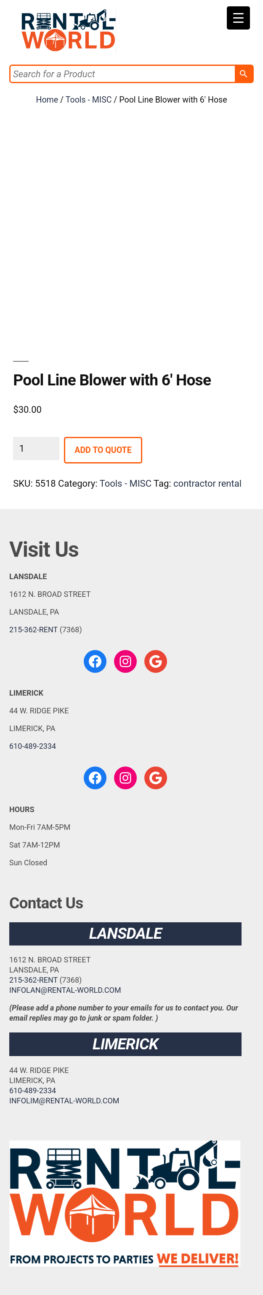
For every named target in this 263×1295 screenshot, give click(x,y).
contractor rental (207, 483)
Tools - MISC (89, 100)
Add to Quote (102, 450)
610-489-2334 (32, 746)
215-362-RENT (33, 629)
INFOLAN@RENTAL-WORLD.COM (65, 990)
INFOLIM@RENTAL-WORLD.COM (64, 1100)
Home (47, 100)
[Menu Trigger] (238, 18)
